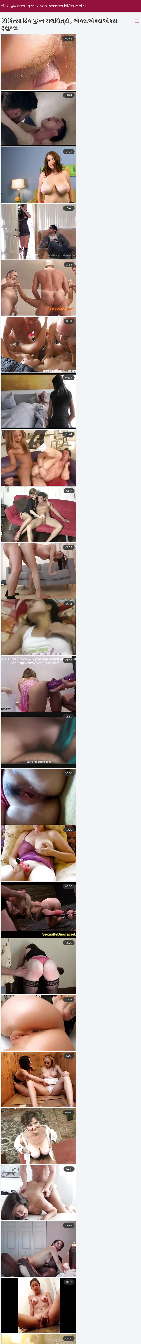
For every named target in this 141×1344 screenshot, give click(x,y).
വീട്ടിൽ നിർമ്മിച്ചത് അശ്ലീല (38, 1341)
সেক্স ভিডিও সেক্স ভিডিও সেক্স (85, 1333)
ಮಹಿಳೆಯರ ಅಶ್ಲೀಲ (14, 1337)
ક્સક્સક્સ (41, 1337)
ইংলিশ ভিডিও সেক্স (72, 1341)
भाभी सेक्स (122, 1329)
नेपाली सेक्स (69, 1329)
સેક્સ (101, 1337)
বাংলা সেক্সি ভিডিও (95, 1329)
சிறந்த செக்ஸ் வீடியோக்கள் (44, 1333)
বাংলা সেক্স (119, 1337)
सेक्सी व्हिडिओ (119, 1333)
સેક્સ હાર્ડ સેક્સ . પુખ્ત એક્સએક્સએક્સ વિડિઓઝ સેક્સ (44, 6)
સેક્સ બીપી (81, 1337)
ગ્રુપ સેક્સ (10, 1333)
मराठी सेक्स (10, 1329)
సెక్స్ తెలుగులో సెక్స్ (39, 1329)
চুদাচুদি (61, 1337)
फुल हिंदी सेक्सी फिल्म (105, 1341)
